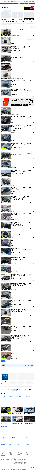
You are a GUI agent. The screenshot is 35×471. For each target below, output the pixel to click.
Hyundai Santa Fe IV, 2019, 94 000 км (15, 344)
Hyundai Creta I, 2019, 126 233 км (17, 335)
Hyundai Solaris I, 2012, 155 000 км (15, 353)
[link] (6, 361)
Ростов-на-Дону (20, 453)
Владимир (2, 452)
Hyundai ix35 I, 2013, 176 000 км (16, 205)
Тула (26, 451)
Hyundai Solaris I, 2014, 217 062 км (15, 108)
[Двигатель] (14, 15)
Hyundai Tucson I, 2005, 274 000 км (15, 81)
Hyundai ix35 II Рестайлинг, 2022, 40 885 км (17, 30)
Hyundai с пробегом (11, 396)
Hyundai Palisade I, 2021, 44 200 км (15, 197)
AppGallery (25, 105)
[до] (31, 15)
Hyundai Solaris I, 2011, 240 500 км (15, 318)
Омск (18, 451)
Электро (14, 3)
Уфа (26, 452)
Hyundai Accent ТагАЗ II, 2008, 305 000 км (16, 144)
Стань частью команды (12, 445)
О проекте (19, 444)
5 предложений (25, 434)
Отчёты (19, 3)
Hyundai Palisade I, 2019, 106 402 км (15, 64)
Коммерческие (10, 3)
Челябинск (27, 453)
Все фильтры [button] (3, 19)
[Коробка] (8, 15)
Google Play (19, 105)
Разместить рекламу (3, 444)
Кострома (10, 452)
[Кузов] (3, 15)
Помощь (10, 444)
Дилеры (2, 371)
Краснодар (10, 453)
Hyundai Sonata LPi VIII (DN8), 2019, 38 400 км (16, 90)
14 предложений (25, 439)
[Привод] (20, 15)
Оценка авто (26, 3)
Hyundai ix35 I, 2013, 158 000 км (16, 283)
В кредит (2, 386)
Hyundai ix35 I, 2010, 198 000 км (16, 257)
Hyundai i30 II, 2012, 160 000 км (16, 134)
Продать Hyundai (28, 396)
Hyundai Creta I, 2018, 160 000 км (17, 37)
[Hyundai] (5, 13)
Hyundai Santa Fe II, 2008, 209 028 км (15, 171)
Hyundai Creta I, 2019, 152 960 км (17, 55)
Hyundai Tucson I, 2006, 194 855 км (15, 249)
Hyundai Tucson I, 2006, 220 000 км (15, 126)
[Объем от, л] (26, 15)
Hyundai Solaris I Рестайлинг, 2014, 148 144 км (16, 179)
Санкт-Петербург (3, 451)
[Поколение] (29, 13)
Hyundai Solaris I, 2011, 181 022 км (17, 116)
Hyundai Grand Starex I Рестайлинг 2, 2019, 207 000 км (16, 275)
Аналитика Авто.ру (20, 445)
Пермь (18, 452)
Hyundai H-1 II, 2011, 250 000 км (16, 152)
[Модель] (17, 13)
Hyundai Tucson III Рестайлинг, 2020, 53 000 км (16, 327)
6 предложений (25, 437)
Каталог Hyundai (3, 396)
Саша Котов (27, 444)
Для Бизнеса (2, 445)
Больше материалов (4, 426)
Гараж (33, 3)
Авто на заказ (6, 3)
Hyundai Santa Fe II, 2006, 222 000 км (15, 266)
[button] (33, 21)
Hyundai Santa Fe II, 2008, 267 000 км (15, 223)
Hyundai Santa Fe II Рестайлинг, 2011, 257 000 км (16, 161)
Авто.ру (4, 1)
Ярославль (27, 454)
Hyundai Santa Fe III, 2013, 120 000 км (15, 292)
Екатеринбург (3, 455)
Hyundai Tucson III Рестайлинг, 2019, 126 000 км (16, 188)
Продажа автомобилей (3, 5)
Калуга (10, 451)
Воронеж (2, 454)
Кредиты (22, 3)
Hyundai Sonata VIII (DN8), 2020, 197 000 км (16, 301)
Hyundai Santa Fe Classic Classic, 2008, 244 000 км (16, 240)
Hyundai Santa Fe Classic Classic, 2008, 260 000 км (16, 214)
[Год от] (3, 17)
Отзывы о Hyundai (20, 396)
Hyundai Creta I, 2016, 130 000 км (17, 309)
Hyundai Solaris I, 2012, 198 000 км (15, 232)
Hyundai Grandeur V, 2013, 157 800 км (15, 47)
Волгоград (2, 453)
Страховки (29, 3)
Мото (17, 3)
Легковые (2, 3)
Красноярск (10, 454)
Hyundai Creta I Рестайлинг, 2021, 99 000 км (17, 72)
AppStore (14, 105)
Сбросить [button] (21, 19)
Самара (19, 454)
